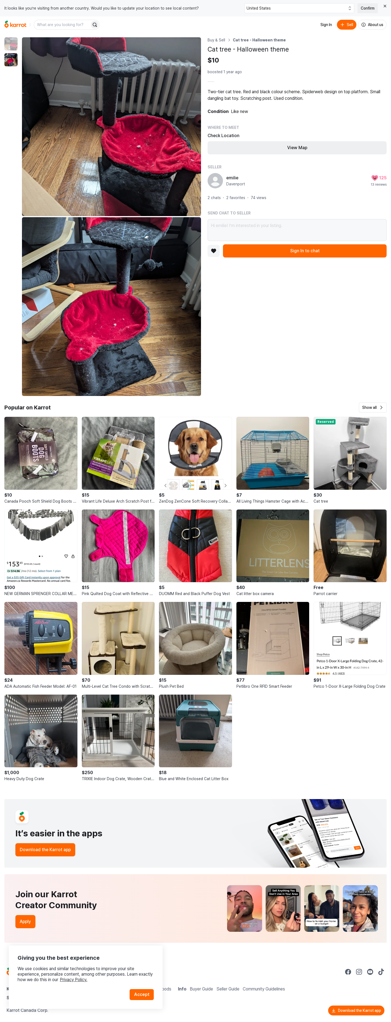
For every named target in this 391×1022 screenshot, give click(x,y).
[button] (373, 407)
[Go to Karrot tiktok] (381, 972)
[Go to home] (15, 25)
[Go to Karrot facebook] (348, 972)
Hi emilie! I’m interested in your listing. (297, 230)
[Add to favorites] (214, 251)
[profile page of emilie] (215, 180)
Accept (141, 994)
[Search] (95, 25)
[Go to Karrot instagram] (359, 972)
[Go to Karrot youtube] (370, 972)
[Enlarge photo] (111, 126)
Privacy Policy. (73, 979)
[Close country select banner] (385, 6)
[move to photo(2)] (11, 59)
